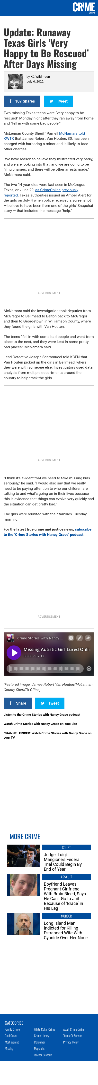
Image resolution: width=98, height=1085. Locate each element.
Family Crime (12, 1029)
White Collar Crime (44, 1029)
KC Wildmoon (40, 76)
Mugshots (39, 1048)
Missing (9, 1048)
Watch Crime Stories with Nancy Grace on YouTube (40, 724)
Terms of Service (72, 1035)
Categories (14, 1022)
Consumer (39, 1042)
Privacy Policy (71, 1042)
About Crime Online (73, 1029)
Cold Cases (11, 1035)
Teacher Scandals (43, 1054)
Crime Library (41, 1035)
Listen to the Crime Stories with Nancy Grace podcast (42, 714)
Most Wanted (12, 1042)
